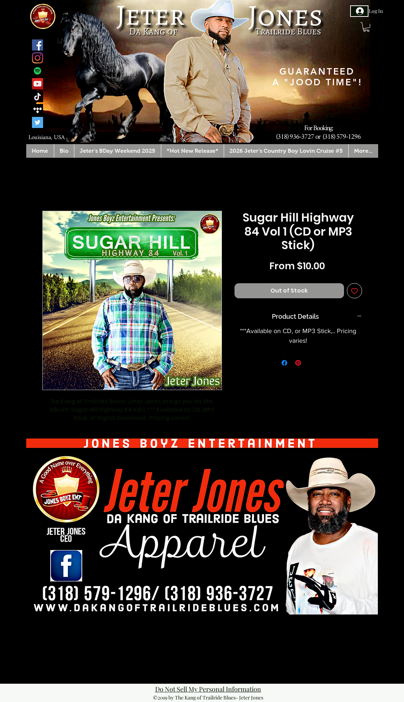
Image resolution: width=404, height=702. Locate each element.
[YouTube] (37, 83)
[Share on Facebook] (284, 363)
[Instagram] (37, 57)
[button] (366, 27)
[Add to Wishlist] (354, 290)
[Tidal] (37, 109)
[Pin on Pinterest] (298, 363)
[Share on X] (311, 363)
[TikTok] (37, 96)
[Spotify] (37, 70)
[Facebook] (37, 45)
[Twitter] (37, 122)
